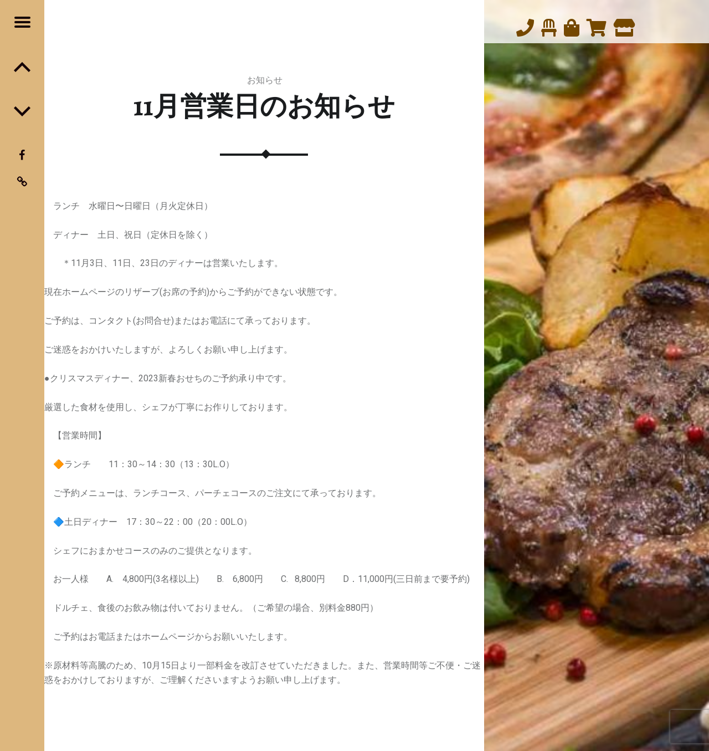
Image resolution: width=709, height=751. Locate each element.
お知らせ (264, 80)
